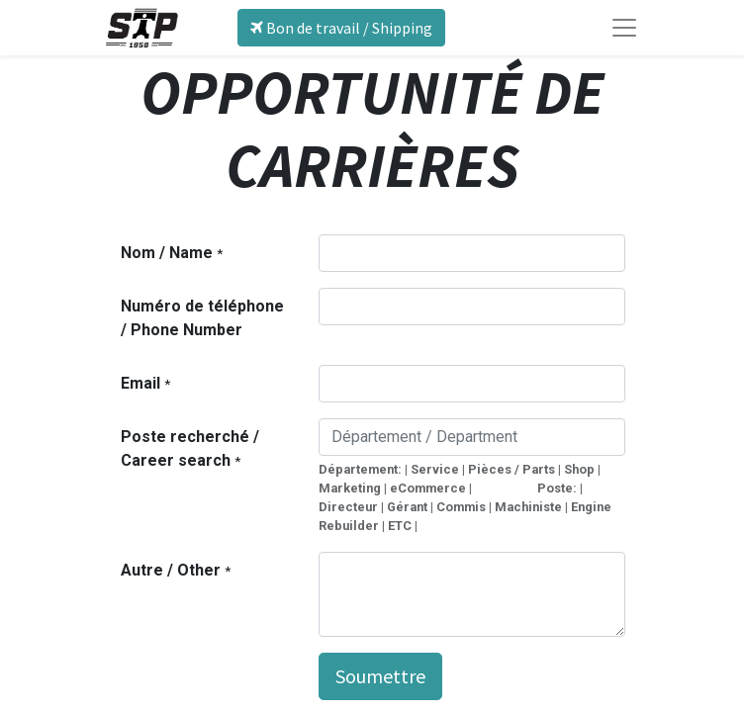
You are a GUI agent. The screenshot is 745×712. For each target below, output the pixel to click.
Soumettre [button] (380, 676)
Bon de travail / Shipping (341, 28)
